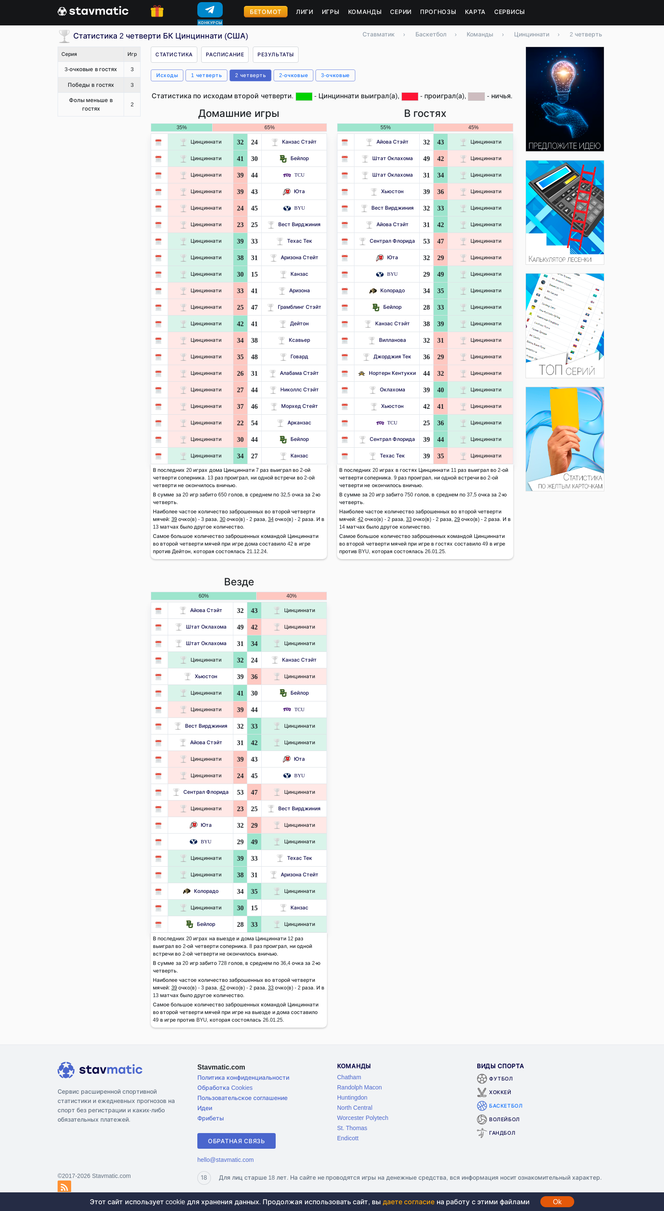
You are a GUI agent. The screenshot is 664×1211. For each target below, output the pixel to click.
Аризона (294, 290)
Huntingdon (352, 1097)
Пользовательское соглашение (242, 1097)
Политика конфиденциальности (243, 1077)
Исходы (167, 75)
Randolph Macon (359, 1087)
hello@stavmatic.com (225, 1159)
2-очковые (293, 75)
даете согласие (408, 1201)
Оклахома (387, 389)
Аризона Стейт (294, 257)
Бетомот (266, 11)
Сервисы (509, 11)
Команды (365, 11)
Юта (294, 191)
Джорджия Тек (386, 356)
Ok (557, 1201)
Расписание (225, 54)
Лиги (304, 11)
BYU (294, 208)
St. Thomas (352, 1127)
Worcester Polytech (362, 1117)
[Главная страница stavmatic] (93, 10)
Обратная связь (236, 1140)
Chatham (349, 1077)
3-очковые (335, 75)
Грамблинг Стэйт (294, 307)
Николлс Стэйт (294, 389)
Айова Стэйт (387, 142)
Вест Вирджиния (294, 224)
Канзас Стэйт (294, 142)
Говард (293, 356)
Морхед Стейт (294, 406)
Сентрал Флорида (387, 241)
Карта (475, 11)
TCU (293, 175)
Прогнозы (438, 11)
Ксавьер (294, 340)
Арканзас (294, 422)
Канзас (293, 274)
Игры (331, 11)
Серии (401, 11)
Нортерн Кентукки (387, 373)
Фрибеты (210, 1118)
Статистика (174, 54)
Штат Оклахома (387, 158)
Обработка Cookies (224, 1087)
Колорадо (387, 290)
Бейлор (294, 158)
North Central (354, 1107)
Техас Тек (294, 241)
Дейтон (294, 323)
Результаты (275, 54)
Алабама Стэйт (294, 373)
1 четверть (206, 75)
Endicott (348, 1138)
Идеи (204, 1107)
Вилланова (387, 340)
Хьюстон (387, 191)
